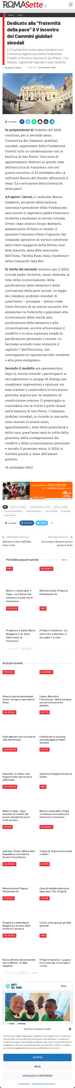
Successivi (27, 648)
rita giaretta (65, 511)
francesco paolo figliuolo (13, 511)
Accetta (37, 1057)
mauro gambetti (51, 511)
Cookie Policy (24, 1083)
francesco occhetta (61, 507)
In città (44, 712)
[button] (70, 1029)
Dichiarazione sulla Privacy (43, 1083)
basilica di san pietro (18, 507)
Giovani (8, 827)
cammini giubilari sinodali (40, 507)
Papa (9, 568)
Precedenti (13, 648)
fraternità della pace (33, 511)
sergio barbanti (10, 515)
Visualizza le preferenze (37, 1075)
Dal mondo (46, 568)
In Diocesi (12, 608)
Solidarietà (10, 749)
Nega (37, 1066)
